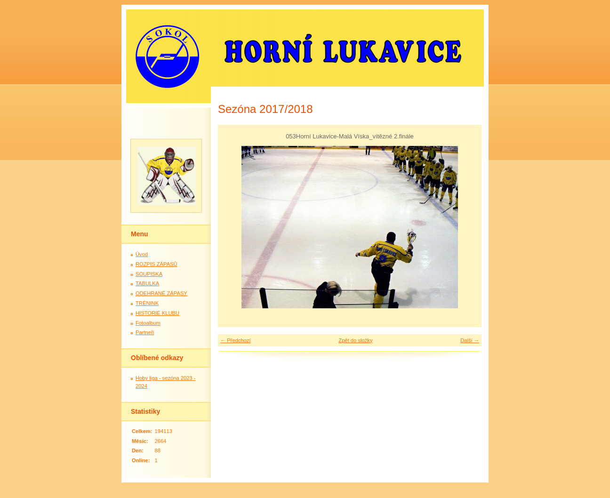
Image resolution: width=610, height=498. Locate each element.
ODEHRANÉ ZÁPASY (161, 293)
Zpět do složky (355, 340)
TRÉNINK (147, 303)
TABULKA (147, 283)
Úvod (142, 254)
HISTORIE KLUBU (157, 313)
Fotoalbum (148, 323)
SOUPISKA (149, 274)
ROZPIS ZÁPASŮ (156, 264)
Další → (469, 340)
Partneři (145, 332)
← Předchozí (235, 340)
